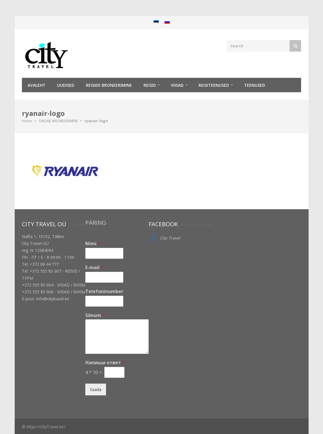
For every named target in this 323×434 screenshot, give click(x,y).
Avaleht (37, 85)
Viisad (177, 85)
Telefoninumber (104, 291)
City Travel (170, 238)
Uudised (65, 85)
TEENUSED (254, 85)
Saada (95, 389)
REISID (149, 85)
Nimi (92, 244)
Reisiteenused (214, 85)
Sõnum (95, 315)
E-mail (94, 268)
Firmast (68, 99)
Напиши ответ (105, 363)
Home (27, 120)
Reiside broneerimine (109, 85)
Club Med (38, 99)
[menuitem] (156, 21)
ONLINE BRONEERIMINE (58, 120)
